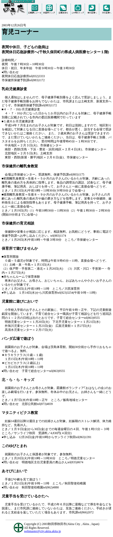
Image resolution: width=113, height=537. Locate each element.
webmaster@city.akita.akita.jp (42, 531)
